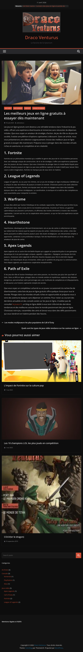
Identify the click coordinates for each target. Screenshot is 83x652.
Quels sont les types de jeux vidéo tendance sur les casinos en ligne (51, 328)
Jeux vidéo (8, 108)
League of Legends (38, 108)
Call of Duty (8, 595)
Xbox (6, 584)
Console (5, 573)
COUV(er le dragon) (14, 536)
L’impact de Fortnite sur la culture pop (24, 385)
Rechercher (78, 555)
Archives (5, 570)
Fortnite (27, 108)
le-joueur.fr (17, 304)
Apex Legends (18, 108)
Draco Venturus (41, 37)
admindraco (20, 123)
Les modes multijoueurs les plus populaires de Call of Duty (28, 322)
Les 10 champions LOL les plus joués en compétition (31, 443)
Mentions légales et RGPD (11, 622)
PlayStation (8, 580)
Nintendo (7, 576)
